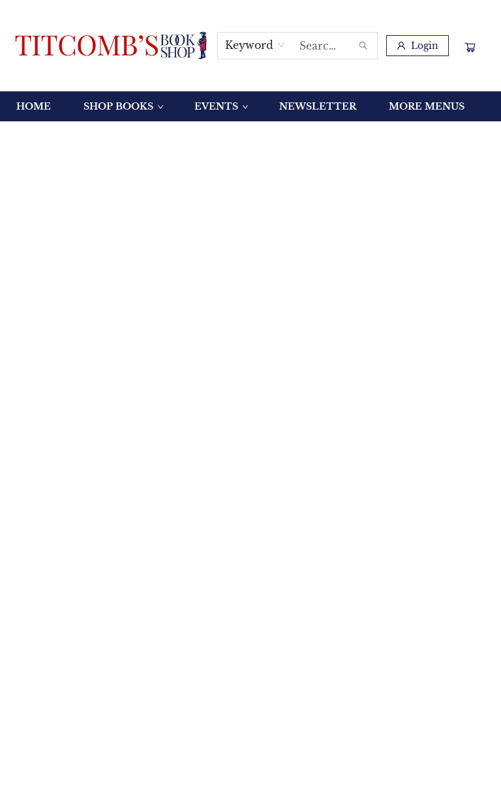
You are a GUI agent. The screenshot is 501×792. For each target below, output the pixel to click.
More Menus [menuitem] (426, 106)
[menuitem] (33, 106)
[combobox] (255, 45)
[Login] (417, 45)
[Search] (363, 46)
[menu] (250, 106)
